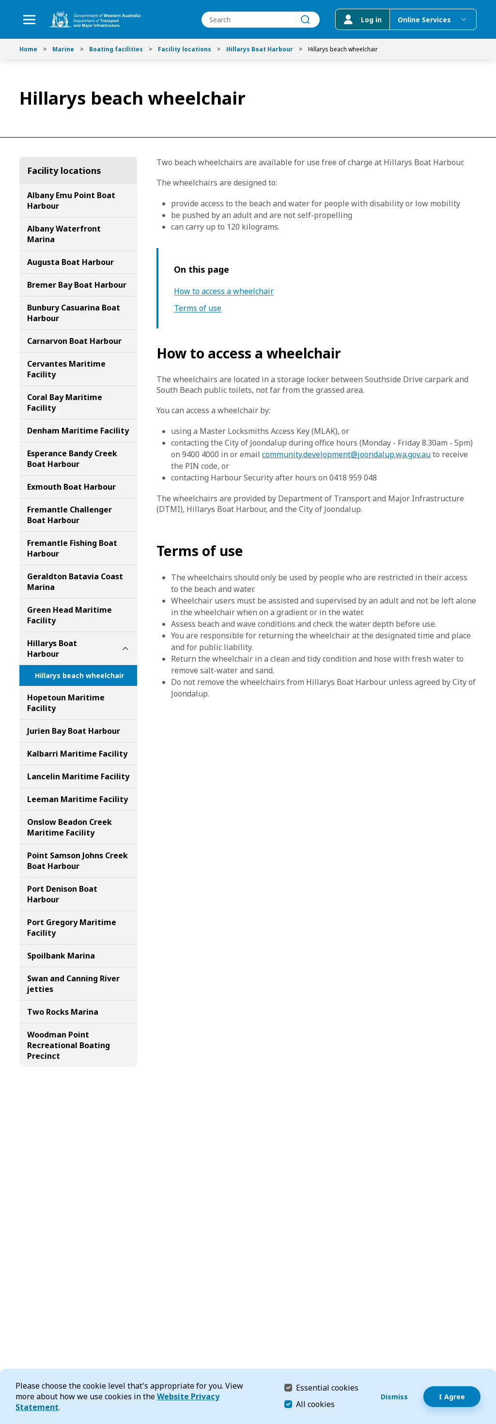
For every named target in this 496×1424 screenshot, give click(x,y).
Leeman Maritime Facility (77, 799)
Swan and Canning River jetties (73, 983)
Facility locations (184, 49)
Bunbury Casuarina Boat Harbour (73, 313)
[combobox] (261, 20)
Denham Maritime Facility (78, 430)
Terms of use (197, 308)
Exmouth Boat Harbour (71, 486)
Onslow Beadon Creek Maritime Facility (69, 827)
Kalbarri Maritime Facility (77, 753)
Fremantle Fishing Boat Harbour (72, 548)
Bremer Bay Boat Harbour (76, 284)
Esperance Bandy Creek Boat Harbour (72, 458)
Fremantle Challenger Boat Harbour (69, 515)
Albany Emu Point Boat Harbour (71, 200)
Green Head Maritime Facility (69, 615)
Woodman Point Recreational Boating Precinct (68, 1045)
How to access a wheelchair (224, 291)
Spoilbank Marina (61, 955)
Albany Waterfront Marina (64, 234)
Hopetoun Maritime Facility (66, 702)
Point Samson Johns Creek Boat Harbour (77, 860)
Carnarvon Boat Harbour (74, 341)
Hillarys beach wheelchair (79, 675)
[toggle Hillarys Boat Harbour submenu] (125, 648)
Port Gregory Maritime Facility (71, 927)
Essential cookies (327, 1387)
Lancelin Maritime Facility (78, 776)
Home (28, 49)
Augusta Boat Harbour (70, 262)
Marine (63, 49)
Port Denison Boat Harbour (62, 894)
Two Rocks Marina (62, 1011)
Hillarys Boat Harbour (259, 49)
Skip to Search (2, 2)
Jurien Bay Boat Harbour (73, 731)
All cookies (315, 1404)
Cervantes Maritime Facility (66, 369)
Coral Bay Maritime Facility (64, 402)
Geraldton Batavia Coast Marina (75, 581)
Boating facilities (116, 49)
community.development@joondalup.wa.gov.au (346, 454)
